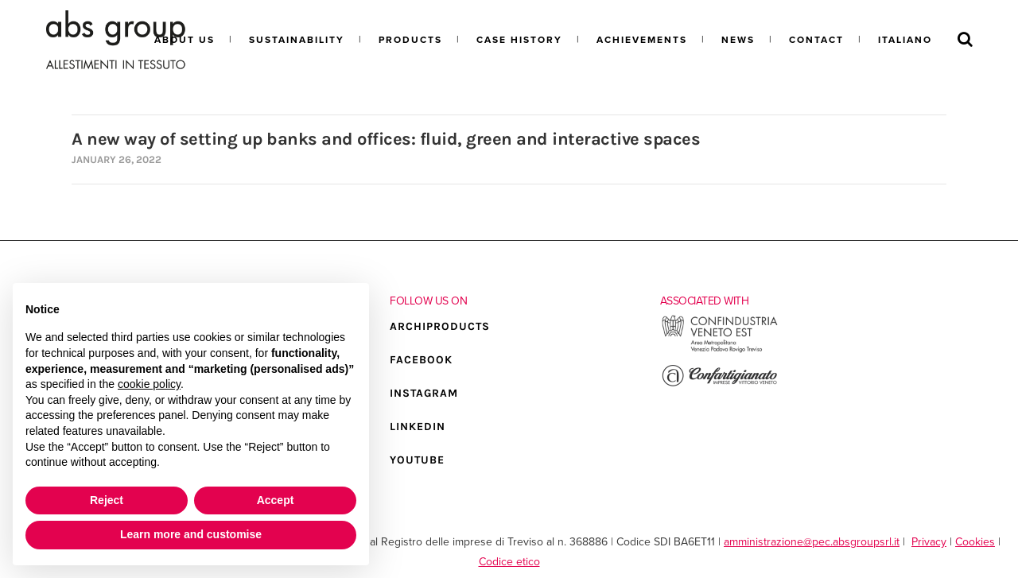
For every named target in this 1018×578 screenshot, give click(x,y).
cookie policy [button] (149, 384)
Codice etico (509, 561)
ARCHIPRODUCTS (440, 326)
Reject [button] (106, 500)
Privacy (928, 542)
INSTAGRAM (424, 393)
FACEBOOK (421, 360)
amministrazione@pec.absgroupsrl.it (811, 542)
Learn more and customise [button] (191, 534)
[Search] (965, 39)
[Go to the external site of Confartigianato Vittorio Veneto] (719, 384)
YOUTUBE (417, 460)
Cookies (975, 542)
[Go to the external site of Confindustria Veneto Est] (719, 350)
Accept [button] (275, 500)
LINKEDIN (417, 426)
